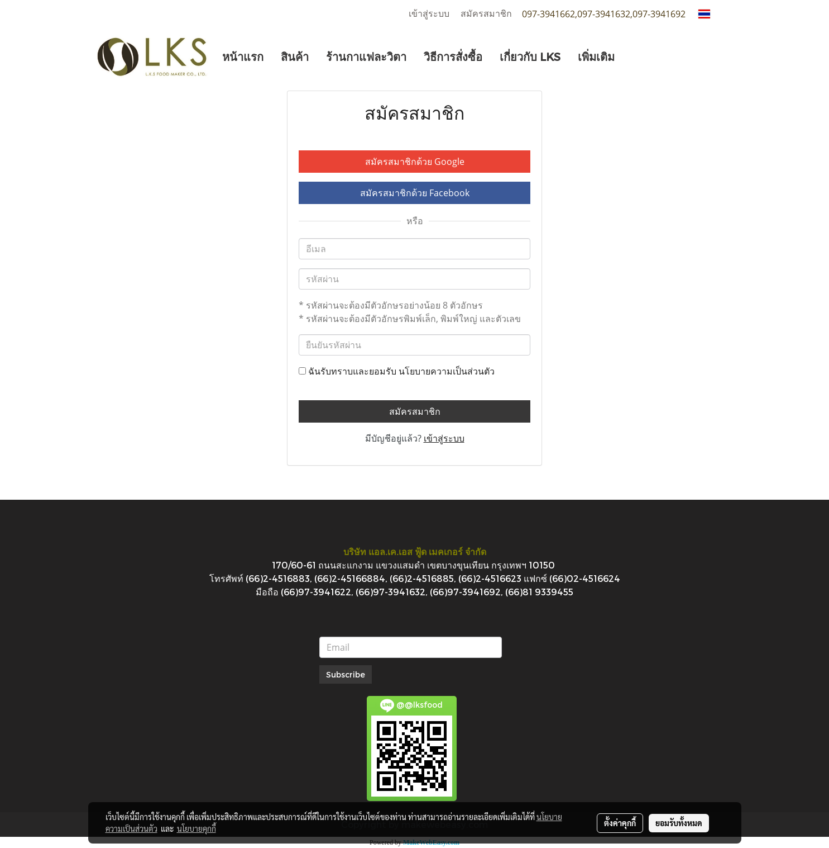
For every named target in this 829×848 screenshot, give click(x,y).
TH (711, 13)
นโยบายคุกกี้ (196, 828)
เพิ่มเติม (596, 56)
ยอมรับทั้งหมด (678, 823)
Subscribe (345, 674)
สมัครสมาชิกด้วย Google (414, 161)
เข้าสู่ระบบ (429, 13)
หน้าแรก (242, 56)
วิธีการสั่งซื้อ (453, 56)
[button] (633, 56)
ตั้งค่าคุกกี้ (620, 823)
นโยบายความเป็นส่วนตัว (447, 371)
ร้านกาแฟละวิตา (366, 56)
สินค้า (295, 56)
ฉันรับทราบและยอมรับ (397, 371)
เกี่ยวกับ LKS (530, 56)
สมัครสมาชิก (486, 13)
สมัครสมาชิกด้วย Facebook (414, 193)
